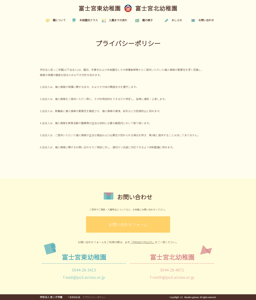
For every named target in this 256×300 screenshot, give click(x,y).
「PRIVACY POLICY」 (142, 242)
